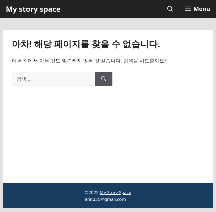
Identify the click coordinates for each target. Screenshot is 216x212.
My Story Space (115, 192)
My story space (33, 9)
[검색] (103, 79)
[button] (170, 9)
